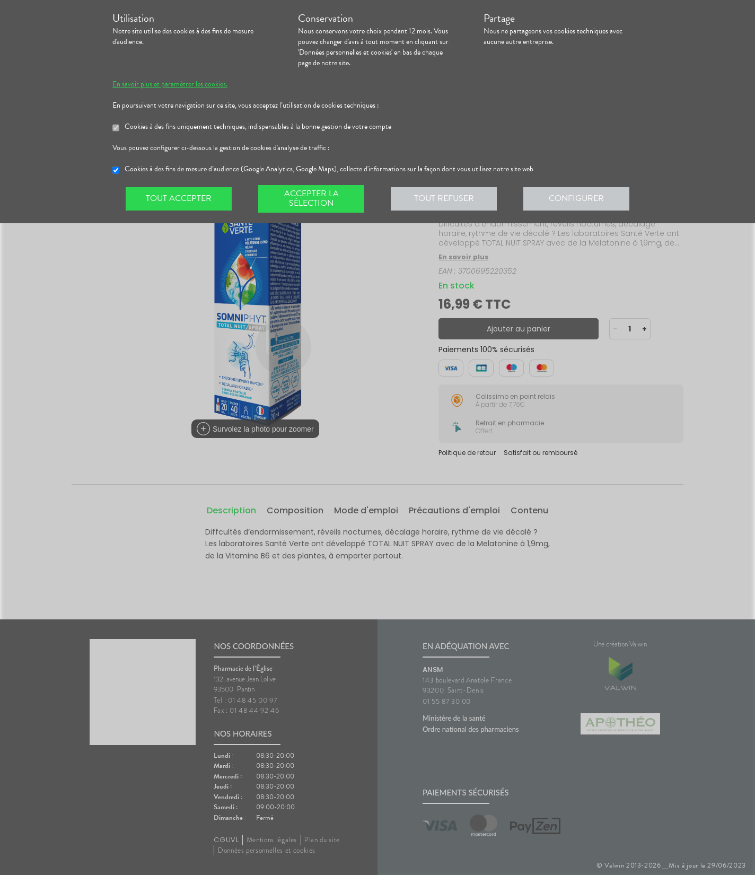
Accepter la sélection (311, 198)
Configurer (576, 198)
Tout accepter (179, 198)
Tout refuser (444, 198)
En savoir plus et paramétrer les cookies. (169, 84)
